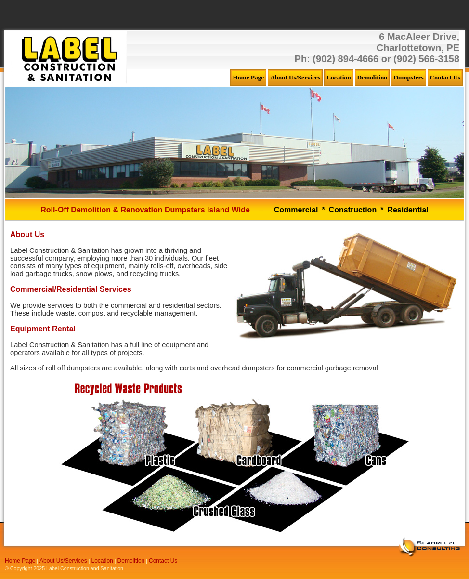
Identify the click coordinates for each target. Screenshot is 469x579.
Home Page (20, 560)
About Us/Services (63, 560)
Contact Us (163, 560)
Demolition (131, 560)
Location (102, 560)
